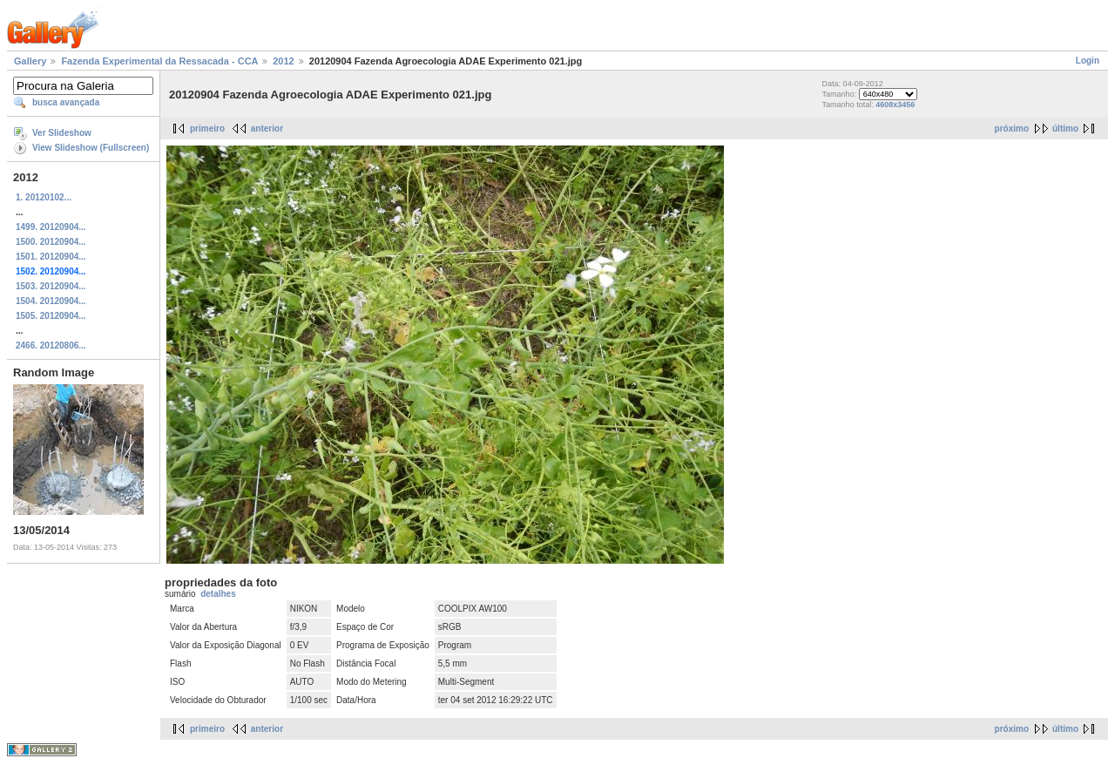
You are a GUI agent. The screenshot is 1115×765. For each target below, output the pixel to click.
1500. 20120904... (51, 242)
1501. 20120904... (51, 256)
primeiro (207, 128)
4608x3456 (895, 104)
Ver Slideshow (61, 133)
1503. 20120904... (51, 286)
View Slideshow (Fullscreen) (90, 147)
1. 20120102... (43, 197)
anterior (267, 128)
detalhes (218, 594)
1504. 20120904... (51, 301)
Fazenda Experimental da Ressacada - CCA (159, 61)
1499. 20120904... (51, 227)
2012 (283, 61)
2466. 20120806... (51, 345)
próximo (1012, 128)
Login (1087, 60)
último (1065, 128)
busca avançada (65, 102)
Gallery (30, 61)
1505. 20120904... (51, 316)
